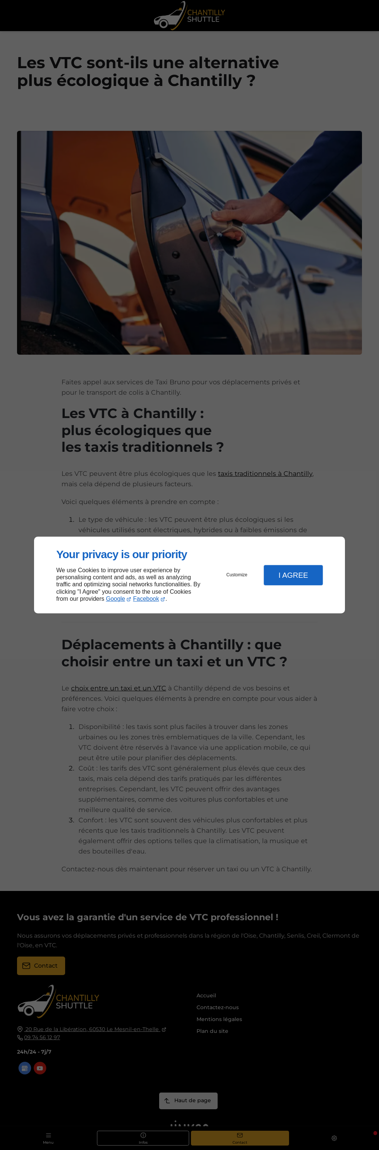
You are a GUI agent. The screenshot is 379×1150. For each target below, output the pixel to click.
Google (115, 599)
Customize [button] (237, 574)
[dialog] (189, 575)
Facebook (146, 599)
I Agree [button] (293, 575)
